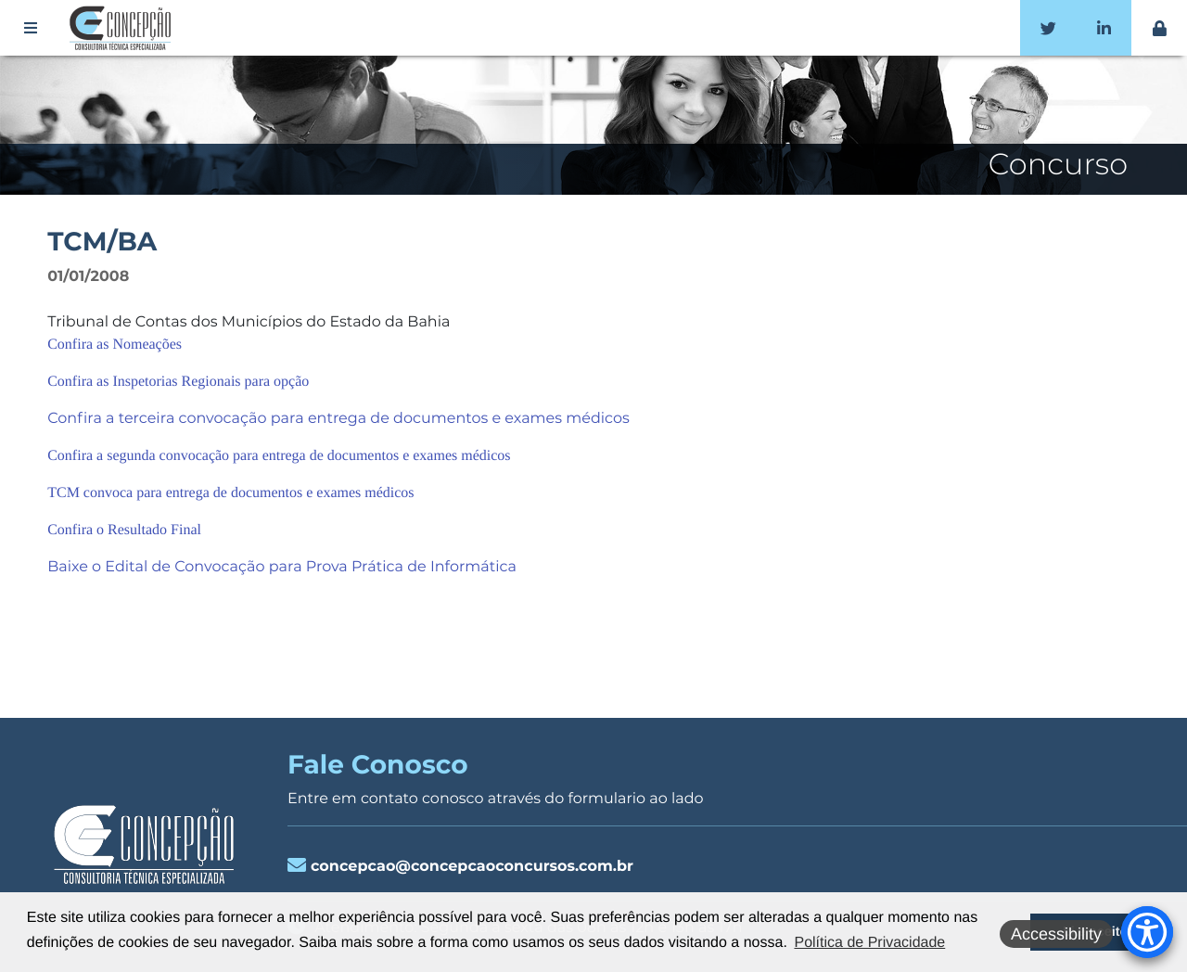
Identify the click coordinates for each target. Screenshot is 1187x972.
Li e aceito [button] (1095, 932)
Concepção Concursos (123, 28)
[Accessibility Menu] (1147, 932)
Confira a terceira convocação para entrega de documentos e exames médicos (338, 419)
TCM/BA (102, 242)
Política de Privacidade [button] (869, 943)
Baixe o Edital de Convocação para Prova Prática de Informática (282, 567)
